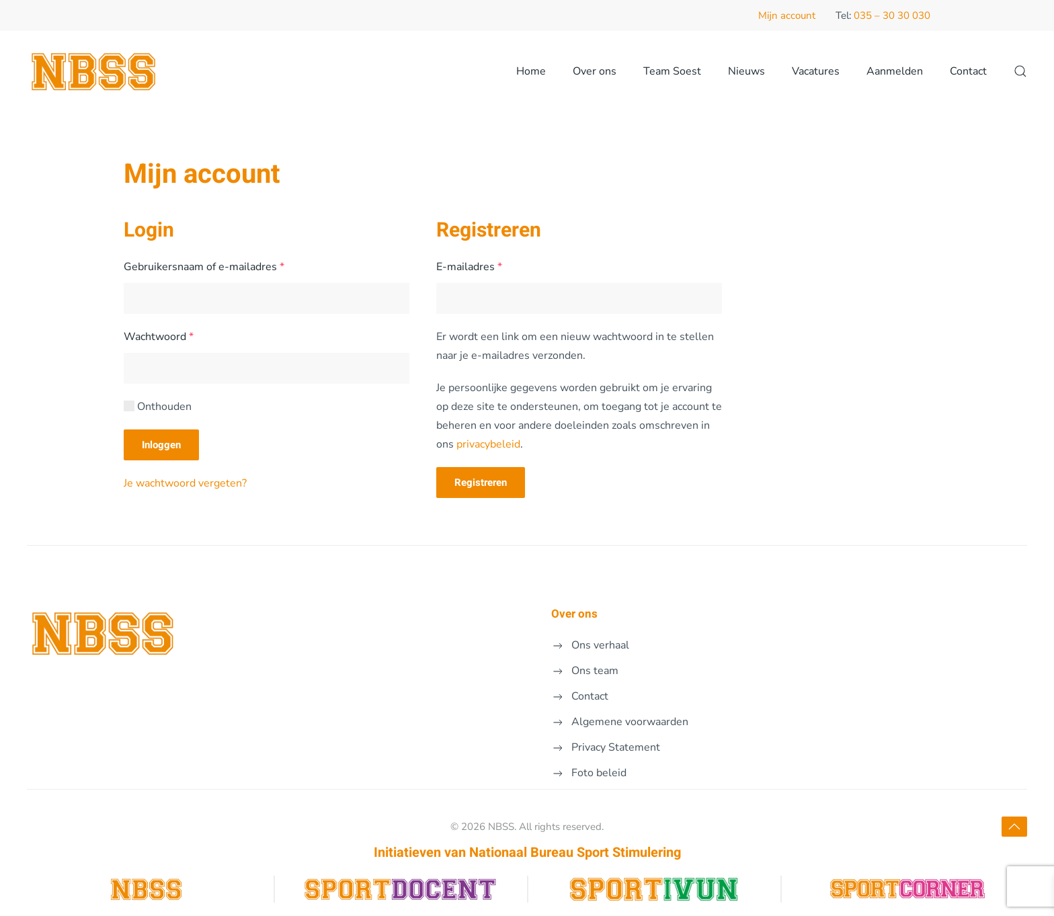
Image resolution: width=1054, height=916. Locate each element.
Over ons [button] (594, 71)
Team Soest (672, 71)
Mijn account (786, 15)
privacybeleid (488, 444)
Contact (968, 71)
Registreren (480, 482)
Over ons (574, 614)
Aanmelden (894, 71)
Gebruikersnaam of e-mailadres (221, 265)
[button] (1020, 71)
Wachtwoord (176, 335)
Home (531, 71)
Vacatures (816, 71)
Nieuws (746, 71)
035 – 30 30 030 (892, 15)
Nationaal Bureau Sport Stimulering (575, 852)
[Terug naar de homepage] (94, 71)
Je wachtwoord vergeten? (185, 483)
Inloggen (161, 445)
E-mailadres (486, 265)
